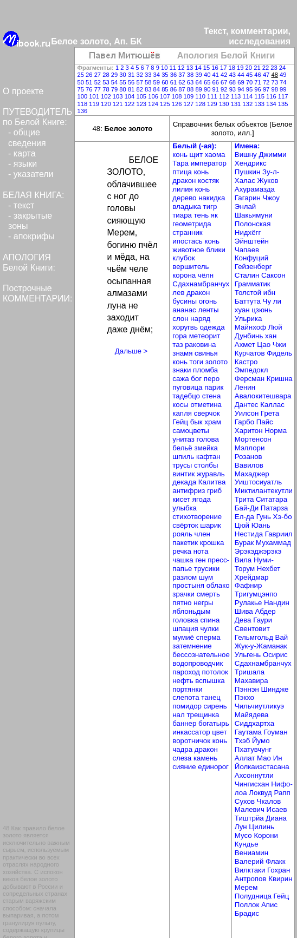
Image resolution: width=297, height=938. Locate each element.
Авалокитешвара (263, 396)
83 (149, 89)
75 (82, 89)
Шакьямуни (254, 215)
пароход (187, 672)
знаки (182, 370)
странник (187, 232)
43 (233, 74)
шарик (210, 525)
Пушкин (248, 172)
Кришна (280, 379)
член (202, 534)
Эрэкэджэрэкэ (258, 551)
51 (90, 82)
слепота (186, 697)
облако (218, 585)
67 (225, 82)
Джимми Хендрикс (260, 158)
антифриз (189, 491)
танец (211, 697)
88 (191, 89)
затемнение (191, 646)
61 (174, 82)
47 (267, 74)
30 (123, 74)
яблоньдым (191, 611)
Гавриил (279, 534)
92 (225, 89)
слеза (182, 758)
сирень (215, 706)
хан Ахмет (255, 340)
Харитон (249, 431)
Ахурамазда (255, 189)
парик (213, 387)
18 (232, 67)
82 (140, 89)
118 (83, 104)
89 (199, 89)
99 (283, 89)
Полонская (253, 224)
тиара (182, 215)
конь (180, 154)
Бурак (245, 543)
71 (258, 82)
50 (82, 82)
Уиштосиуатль (258, 482)
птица (182, 172)
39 (199, 74)
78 (106, 89)
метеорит (205, 336)
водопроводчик (197, 663)
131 (237, 104)
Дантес (247, 405)
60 (166, 82)
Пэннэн (248, 689)
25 (82, 74)
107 (166, 96)
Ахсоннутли (254, 775)
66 (216, 82)
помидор (187, 706)
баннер (185, 723)
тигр (210, 206)
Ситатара (271, 499)
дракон (185, 180)
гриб (214, 491)
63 (191, 82)
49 (283, 74)
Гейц (181, 422)
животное (189, 250)
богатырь (213, 723)
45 (250, 74)
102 (107, 96)
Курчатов (251, 353)
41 (216, 74)
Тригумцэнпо (256, 594)
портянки (187, 689)
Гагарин (249, 198)
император (209, 163)
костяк (208, 180)
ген (201, 560)
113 (237, 96)
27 (98, 74)
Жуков (268, 180)
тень (202, 215)
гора (180, 336)
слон (181, 318)
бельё (183, 448)
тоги (197, 362)
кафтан (208, 456)
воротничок (192, 741)
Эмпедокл (251, 370)
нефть (183, 681)
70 (250, 82)
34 (157, 74)
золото (216, 362)
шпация (186, 629)
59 (157, 82)
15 (207, 67)
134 (272, 104)
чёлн (206, 275)
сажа (181, 379)
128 (201, 104)
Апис (269, 905)
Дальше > (131, 351)
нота (201, 551)
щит (197, 154)
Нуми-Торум (254, 564)
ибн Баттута (255, 296)
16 (215, 67)
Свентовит (252, 629)
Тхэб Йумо (252, 741)
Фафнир (248, 585)
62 (182, 82)
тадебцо (187, 396)
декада (185, 482)
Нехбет (269, 569)
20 (250, 67)
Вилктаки (251, 870)
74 (283, 82)
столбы (206, 465)
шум (206, 577)
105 (142, 96)
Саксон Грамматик (260, 279)
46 (258, 74)
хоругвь (185, 327)
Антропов (251, 879)
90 (208, 89)
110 (201, 96)
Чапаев (247, 250)
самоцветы (190, 431)
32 (140, 74)
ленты (208, 310)
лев (179, 292)
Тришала (249, 672)
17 (224, 67)
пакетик (185, 543)
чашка (183, 560)
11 (174, 67)
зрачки (184, 594)
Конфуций (251, 258)
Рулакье (249, 603)
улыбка (184, 508)
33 (149, 74)
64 (199, 82)
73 (275, 82)
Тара (181, 163)
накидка (211, 198)
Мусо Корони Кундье (256, 839)
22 (266, 67)
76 (90, 89)
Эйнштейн (252, 241)
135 (283, 104)
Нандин (276, 603)
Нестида (250, 534)
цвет (219, 732)
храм (212, 422)
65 (208, 82)
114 (248, 96)
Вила (244, 560)
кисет (182, 499)
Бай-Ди (248, 508)
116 (272, 96)
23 (274, 67)
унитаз (184, 439)
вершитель (190, 267)
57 (140, 82)
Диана (276, 818)
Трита (245, 499)
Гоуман (276, 732)
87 (182, 89)
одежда (212, 327)
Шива (245, 611)
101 (95, 96)
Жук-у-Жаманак (261, 646)
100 (83, 96)
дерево (185, 198)
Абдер (265, 611)
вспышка (209, 681)
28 (106, 74)
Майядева (252, 715)
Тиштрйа (250, 818)
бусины (185, 301)
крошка (212, 543)
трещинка (202, 715)
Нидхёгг (248, 232)
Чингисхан (253, 784)
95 (250, 89)
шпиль (184, 456)
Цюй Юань (252, 525)
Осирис (275, 655)
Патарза (274, 508)
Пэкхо (244, 697)
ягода (201, 499)
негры (203, 603)
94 (241, 89)
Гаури (262, 620)
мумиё (184, 637)
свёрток (186, 525)
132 (248, 104)
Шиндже (275, 689)
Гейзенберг (253, 267)
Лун (242, 827)
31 (132, 74)
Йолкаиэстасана (262, 767)
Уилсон (248, 413)
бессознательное (201, 655)
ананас (185, 310)
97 (267, 89)
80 (123, 89)
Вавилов (249, 465)
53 (106, 82)
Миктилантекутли (264, 491)
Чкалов (269, 801)
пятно (182, 603)
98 (275, 89)
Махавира (251, 681)
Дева (244, 620)
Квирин (280, 879)
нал (179, 715)
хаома (215, 154)
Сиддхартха (254, 723)
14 (199, 67)
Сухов (246, 801)
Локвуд (261, 793)
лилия (183, 189)
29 (115, 74)
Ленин (245, 387)
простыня (189, 585)
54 (115, 82)
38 (191, 74)
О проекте (23, 91)
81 (132, 89)
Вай (281, 637)
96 (258, 89)
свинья (206, 353)
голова (208, 439)
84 (157, 89)
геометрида (191, 224)
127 (190, 104)
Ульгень (249, 655)
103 (119, 96)
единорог (213, 767)
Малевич (251, 809)
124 (154, 104)
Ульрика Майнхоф (251, 322)
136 (83, 111)
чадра (183, 749)
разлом (185, 577)
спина (209, 620)
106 (154, 96)
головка (186, 620)
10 (165, 67)
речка (182, 551)
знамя (183, 353)
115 (260, 96)
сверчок (207, 413)
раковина (200, 344)
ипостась (188, 241)
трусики (206, 569)
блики (215, 250)
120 (107, 104)
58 (149, 82)
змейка (205, 448)
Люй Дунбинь (258, 331)
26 (90, 74)
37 (182, 74)
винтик (184, 474)
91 (216, 89)
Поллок (248, 905)
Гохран (278, 870)
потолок (215, 672)
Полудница (254, 896)
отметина (205, 405)
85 (166, 89)
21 (258, 67)
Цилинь (261, 827)
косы (181, 405)
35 (166, 74)
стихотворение (197, 517)
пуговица (188, 387)
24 (282, 67)
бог (197, 379)
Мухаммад (273, 543)
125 (166, 104)
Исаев (277, 809)
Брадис (247, 913)
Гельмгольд (255, 637)
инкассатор (192, 732)
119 (95, 104)
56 (132, 82)
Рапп (282, 793)
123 (142, 104)
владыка (187, 206)
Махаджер (252, 474)
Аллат (246, 758)
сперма (208, 637)
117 (283, 96)
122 (131, 104)
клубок (183, 258)
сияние (185, 767)
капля (182, 413)
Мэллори (249, 448)
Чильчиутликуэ (259, 706)
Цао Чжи (271, 344)
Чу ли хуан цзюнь (258, 305)
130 (225, 104)
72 (267, 82)
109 (190, 96)
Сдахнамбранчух (200, 284)
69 (241, 82)
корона (184, 275)
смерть (208, 594)
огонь (208, 301)
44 (241, 74)
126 (178, 104)
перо (211, 379)
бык (197, 422)
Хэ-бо (282, 517)
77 (98, 89)
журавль (211, 474)
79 (115, 89)
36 (174, 74)
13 (190, 67)
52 (98, 82)
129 (213, 104)
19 (241, 67)
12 (182, 67)
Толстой (249, 292)
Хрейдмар (252, 577)
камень (205, 758)
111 (213, 96)
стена (211, 396)
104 (131, 96)
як (214, 215)
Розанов (248, 456)
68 (233, 82)
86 (174, 89)
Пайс (264, 422)
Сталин (248, 275)
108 (178, 96)
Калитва (212, 482)
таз (178, 344)
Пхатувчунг (253, 749)
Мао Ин (269, 758)
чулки (209, 629)
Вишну (247, 154)
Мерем (246, 887)
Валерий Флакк (260, 861)
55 (123, 82)
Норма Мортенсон (261, 435)
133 (260, 104)
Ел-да (245, 517)
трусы (183, 465)
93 (233, 89)
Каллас (272, 405)
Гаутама (249, 732)
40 (208, 74)
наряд (200, 318)
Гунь (264, 517)
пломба (205, 370)
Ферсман (251, 379)
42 (225, 74)
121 (119, 104)
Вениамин (251, 853)
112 (225, 96)
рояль (183, 534)
